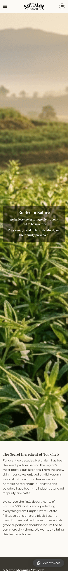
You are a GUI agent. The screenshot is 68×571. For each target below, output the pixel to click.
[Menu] (5, 6)
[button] (48, 563)
